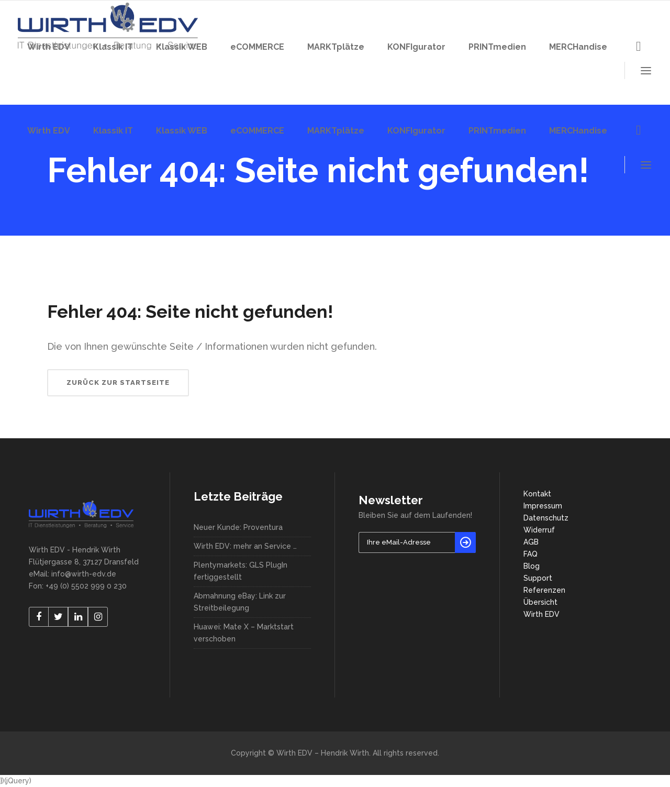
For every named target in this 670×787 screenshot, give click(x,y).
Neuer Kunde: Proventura (238, 527)
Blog (531, 566)
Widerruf (539, 530)
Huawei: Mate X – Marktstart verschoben (244, 633)
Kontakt (537, 494)
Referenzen (544, 590)
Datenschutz (545, 518)
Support (537, 578)
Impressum (542, 506)
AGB (531, 542)
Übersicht (540, 602)
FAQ (530, 554)
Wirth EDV (541, 614)
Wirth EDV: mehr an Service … (245, 546)
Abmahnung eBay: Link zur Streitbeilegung (240, 602)
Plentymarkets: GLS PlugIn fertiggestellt (240, 571)
